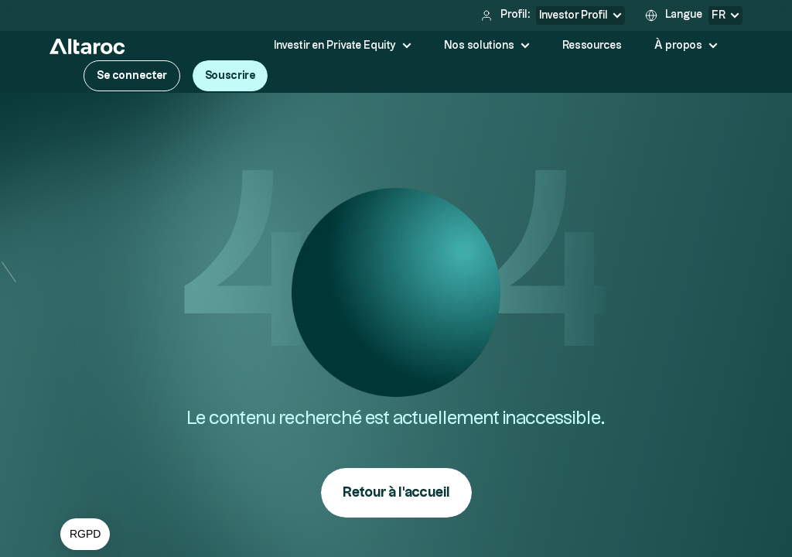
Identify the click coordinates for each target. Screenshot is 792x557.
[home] (87, 46)
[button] (85, 534)
